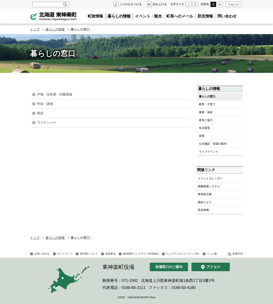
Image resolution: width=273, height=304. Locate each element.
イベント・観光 (148, 16)
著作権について (89, 253)
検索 (65, 4)
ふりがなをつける (131, 4)
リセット (233, 4)
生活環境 (204, 128)
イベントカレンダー (210, 178)
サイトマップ (64, 253)
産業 (201, 135)
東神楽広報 (205, 194)
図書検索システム (209, 186)
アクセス (213, 267)
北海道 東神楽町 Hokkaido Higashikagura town (53, 16)
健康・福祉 (206, 112)
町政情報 (95, 16)
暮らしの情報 (119, 16)
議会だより (205, 202)
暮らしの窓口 (207, 96)
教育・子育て (207, 104)
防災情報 (205, 16)
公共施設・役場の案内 (213, 143)
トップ (35, 29)
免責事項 (110, 253)
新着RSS (238, 253)
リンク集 (212, 253)
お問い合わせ (42, 253)
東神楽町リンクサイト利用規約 (141, 253)
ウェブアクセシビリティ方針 (182, 253)
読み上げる (160, 4)
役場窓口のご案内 (168, 267)
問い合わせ (227, 16)
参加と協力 (206, 120)
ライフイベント (208, 151)
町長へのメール (179, 16)
